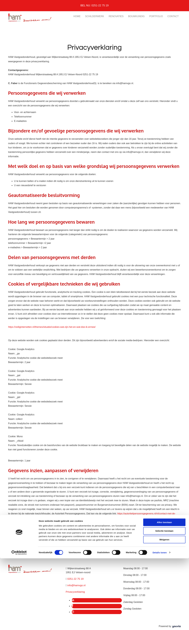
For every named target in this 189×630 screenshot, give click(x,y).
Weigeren (164, 611)
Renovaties (116, 16)
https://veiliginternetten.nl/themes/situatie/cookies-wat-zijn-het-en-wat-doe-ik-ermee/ (52, 327)
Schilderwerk (94, 16)
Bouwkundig (136, 16)
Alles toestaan (164, 594)
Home (76, 16)
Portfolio (156, 16)
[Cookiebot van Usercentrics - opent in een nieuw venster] (19, 624)
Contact (173, 16)
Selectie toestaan (164, 602)
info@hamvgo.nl (76, 585)
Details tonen (160, 624)
